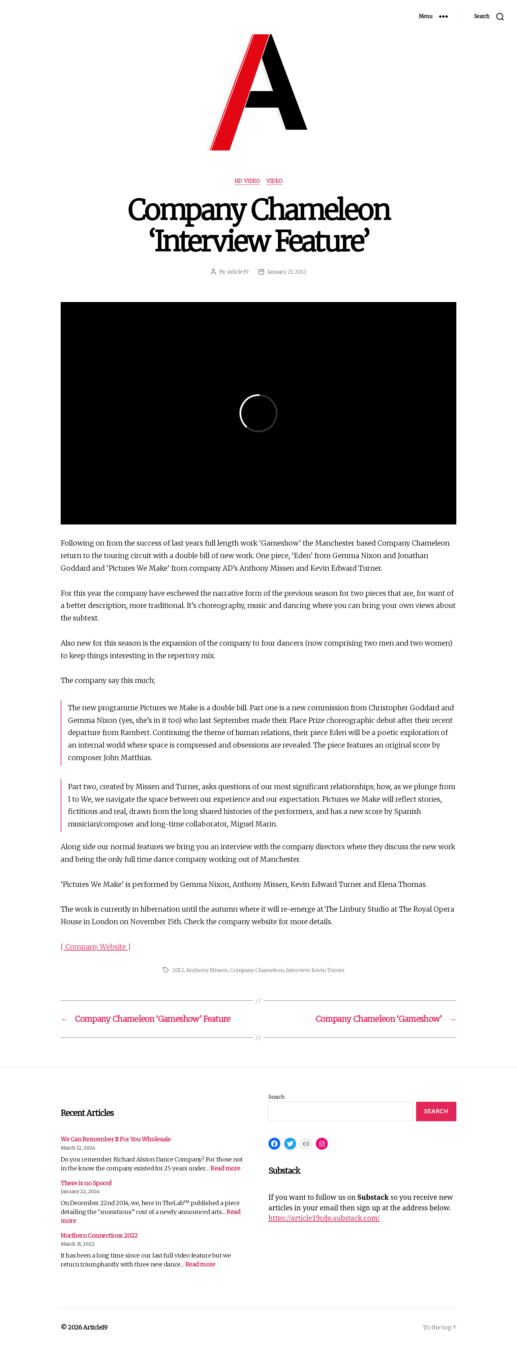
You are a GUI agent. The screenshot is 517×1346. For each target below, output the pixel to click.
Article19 (238, 271)
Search (276, 1097)
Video (274, 181)
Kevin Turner (328, 970)
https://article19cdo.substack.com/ (324, 1218)
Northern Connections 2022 (99, 1235)
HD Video (247, 181)
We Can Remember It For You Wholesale (116, 1139)
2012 (178, 970)
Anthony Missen (207, 970)
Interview (298, 970)
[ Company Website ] (96, 946)
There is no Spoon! (86, 1183)
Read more (225, 1168)
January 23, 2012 (287, 271)
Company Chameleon (257, 970)
